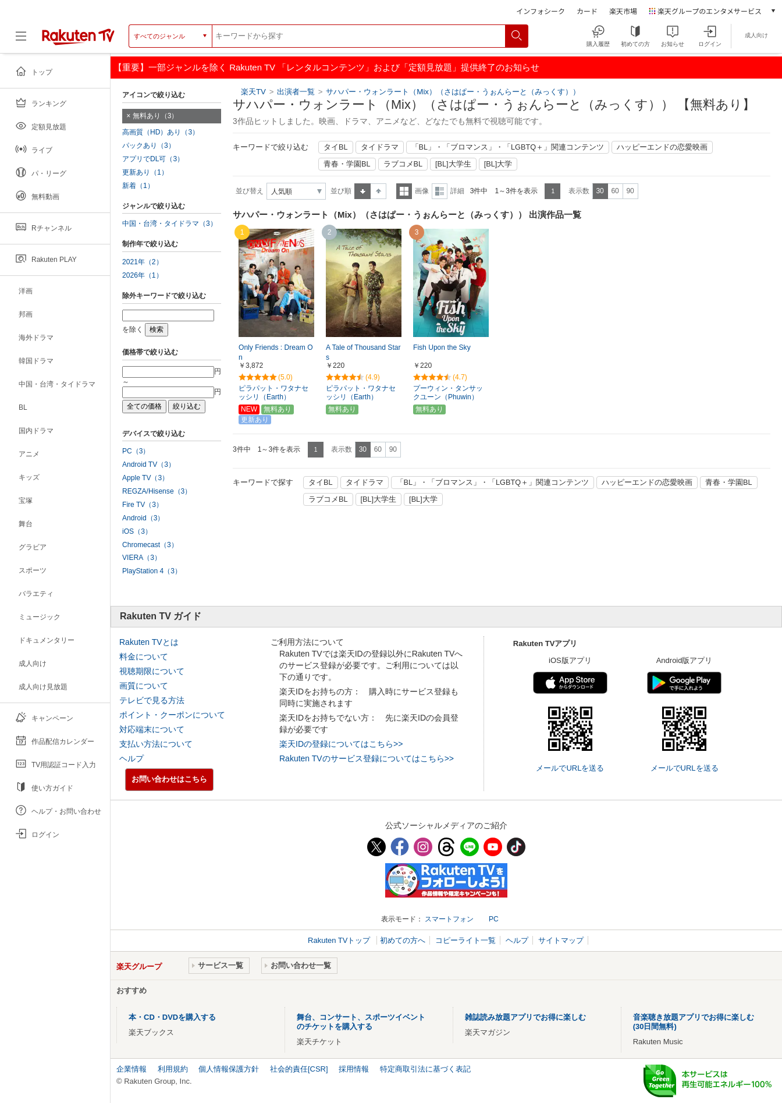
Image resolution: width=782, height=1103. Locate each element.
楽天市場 (623, 11)
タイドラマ (380, 147)
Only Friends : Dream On (276, 352)
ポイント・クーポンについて (172, 714)
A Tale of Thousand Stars (363, 352)
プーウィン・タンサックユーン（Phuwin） (448, 392)
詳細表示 (439, 191)
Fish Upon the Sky (442, 347)
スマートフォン (449, 919)
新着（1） (138, 186)
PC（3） (136, 451)
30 (599, 191)
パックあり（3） (148, 145)
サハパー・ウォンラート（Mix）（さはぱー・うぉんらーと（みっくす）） (453, 91)
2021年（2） (142, 262)
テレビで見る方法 (151, 700)
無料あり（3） (156, 116)
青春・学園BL (347, 164)
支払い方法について (156, 744)
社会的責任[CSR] (299, 1069)
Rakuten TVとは (149, 642)
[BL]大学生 (453, 164)
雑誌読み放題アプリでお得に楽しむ (525, 1017)
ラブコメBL (403, 164)
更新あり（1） (145, 172)
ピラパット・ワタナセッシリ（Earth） (273, 392)
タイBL (336, 147)
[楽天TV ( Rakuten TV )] (78, 40)
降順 (378, 191)
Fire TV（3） (142, 505)
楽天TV (253, 91)
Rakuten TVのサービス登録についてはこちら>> (366, 758)
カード (587, 11)
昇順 (362, 191)
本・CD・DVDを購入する (172, 1017)
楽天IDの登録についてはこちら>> (341, 744)
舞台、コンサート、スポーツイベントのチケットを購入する (361, 1022)
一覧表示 (404, 191)
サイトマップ (561, 940)
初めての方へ (402, 940)
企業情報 (131, 1069)
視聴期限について (151, 671)
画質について (143, 685)
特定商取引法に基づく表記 (425, 1069)
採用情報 (354, 1069)
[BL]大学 (498, 164)
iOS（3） (137, 531)
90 (630, 191)
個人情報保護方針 (228, 1069)
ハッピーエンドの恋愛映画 (662, 147)
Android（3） (143, 518)
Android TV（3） (148, 464)
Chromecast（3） (150, 545)
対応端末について (151, 729)
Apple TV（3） (145, 478)
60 (615, 191)
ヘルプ (131, 758)
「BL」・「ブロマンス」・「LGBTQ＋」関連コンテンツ (508, 147)
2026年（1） (142, 275)
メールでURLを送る (570, 768)
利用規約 (173, 1069)
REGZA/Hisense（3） (156, 491)
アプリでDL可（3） (153, 159)
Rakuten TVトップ (340, 940)
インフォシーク (540, 11)
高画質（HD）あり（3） (160, 132)
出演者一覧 (296, 91)
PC (494, 919)
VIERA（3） (141, 558)
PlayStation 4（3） (152, 571)
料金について (143, 656)
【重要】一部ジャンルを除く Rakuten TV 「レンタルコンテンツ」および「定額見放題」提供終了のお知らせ (326, 67)
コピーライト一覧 (465, 940)
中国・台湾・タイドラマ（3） (169, 223)
